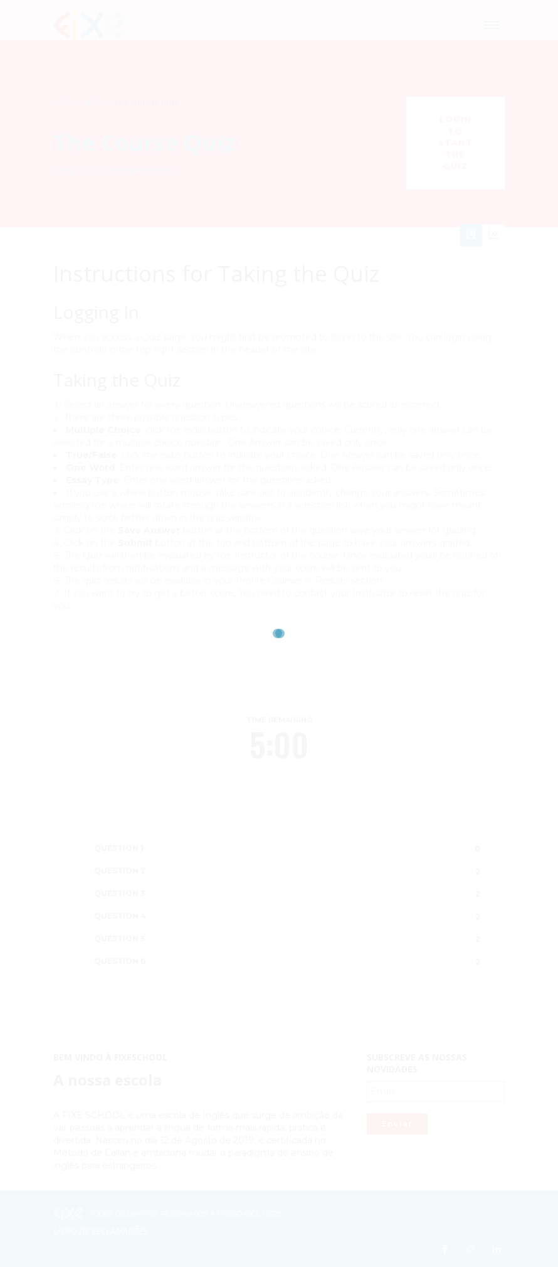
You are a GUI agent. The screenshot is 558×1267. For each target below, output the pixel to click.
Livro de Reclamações (100, 1231)
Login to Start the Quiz (455, 142)
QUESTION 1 (119, 848)
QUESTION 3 (119, 893)
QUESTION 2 (119, 870)
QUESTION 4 (120, 916)
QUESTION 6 (119, 961)
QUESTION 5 (119, 938)
